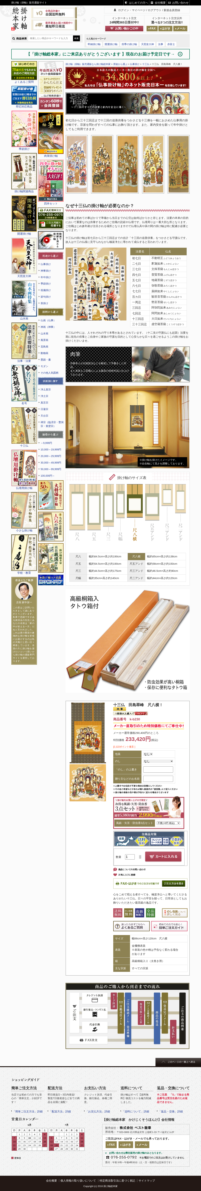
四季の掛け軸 (129, 44)
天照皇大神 (147, 44)
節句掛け (46, 296)
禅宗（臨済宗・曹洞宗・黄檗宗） (52, 424)
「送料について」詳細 (135, 1111)
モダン (44, 366)
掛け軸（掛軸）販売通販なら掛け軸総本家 (88, 64)
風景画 (44, 340)
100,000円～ (48, 475)
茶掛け (44, 303)
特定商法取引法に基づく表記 (117, 1180)
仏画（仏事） (48, 320)
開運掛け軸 (111, 44)
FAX (152, 28)
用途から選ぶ (120, 64)
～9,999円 (46, 443)
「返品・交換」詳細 (170, 1111)
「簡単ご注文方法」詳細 (28, 1111)
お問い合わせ (180, 2)
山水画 (44, 333)
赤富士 (171, 44)
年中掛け (46, 277)
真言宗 (44, 402)
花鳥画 (44, 346)
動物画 (44, 353)
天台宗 (44, 415)
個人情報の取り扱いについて (78, 1180)
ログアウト (154, 10)
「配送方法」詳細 (60, 1111)
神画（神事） (48, 326)
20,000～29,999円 (51, 456)
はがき (166, 28)
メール (181, 28)
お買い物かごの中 (126, 28)
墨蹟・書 (46, 359)
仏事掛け (46, 264)
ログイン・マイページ (131, 10)
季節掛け (46, 283)
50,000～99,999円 (51, 469)
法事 (160, 44)
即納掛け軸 (94, 44)
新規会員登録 (172, 10)
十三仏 (145, 64)
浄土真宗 (46, 389)
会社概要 (160, 2)
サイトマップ (147, 1180)
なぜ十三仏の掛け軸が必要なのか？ (100, 205)
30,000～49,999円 (51, 462)
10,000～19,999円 (51, 449)
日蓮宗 (44, 409)
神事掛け (46, 270)
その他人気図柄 (49, 372)
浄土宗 (44, 396)
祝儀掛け (46, 290)
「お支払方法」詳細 (97, 1111)
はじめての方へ (138, 2)
